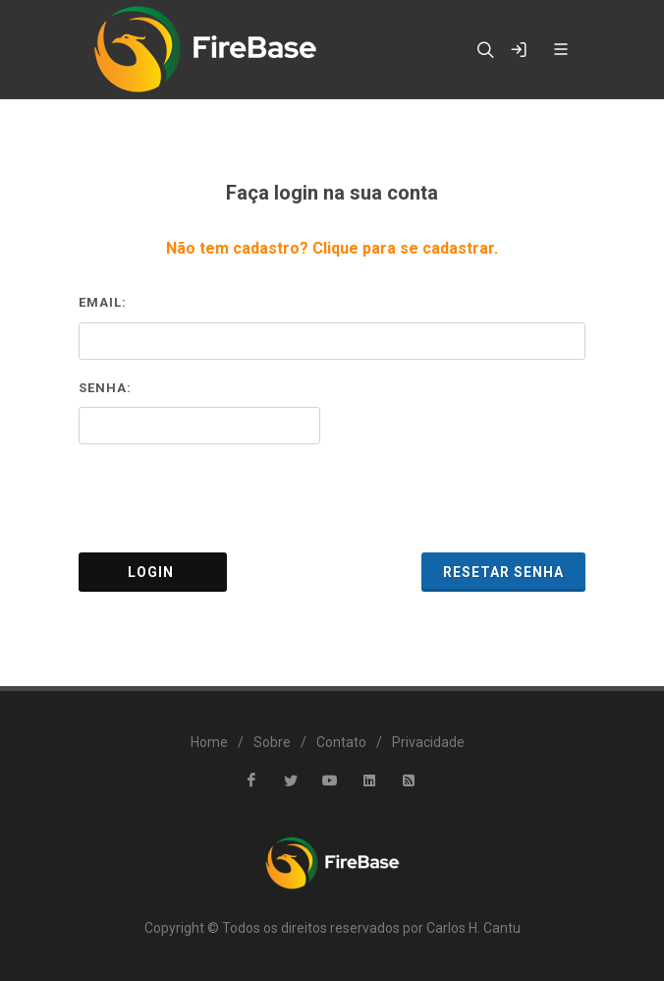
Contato (341, 742)
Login (152, 572)
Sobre (272, 742)
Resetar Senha (503, 572)
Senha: (105, 387)
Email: (103, 302)
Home (209, 742)
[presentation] (332, 498)
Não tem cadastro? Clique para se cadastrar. (332, 248)
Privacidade (428, 742)
